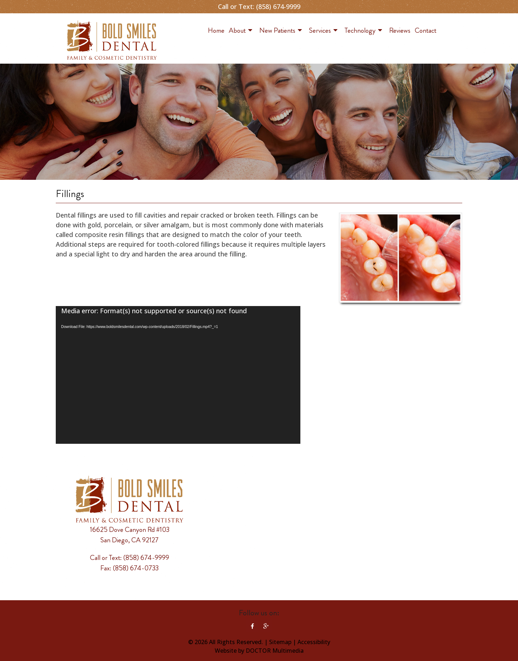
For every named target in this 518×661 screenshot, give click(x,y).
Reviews (399, 30)
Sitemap (280, 642)
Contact (425, 30)
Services (320, 30)
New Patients (277, 30)
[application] (178, 375)
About (237, 30)
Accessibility (313, 642)
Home (216, 30)
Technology (360, 30)
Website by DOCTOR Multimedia (259, 651)
